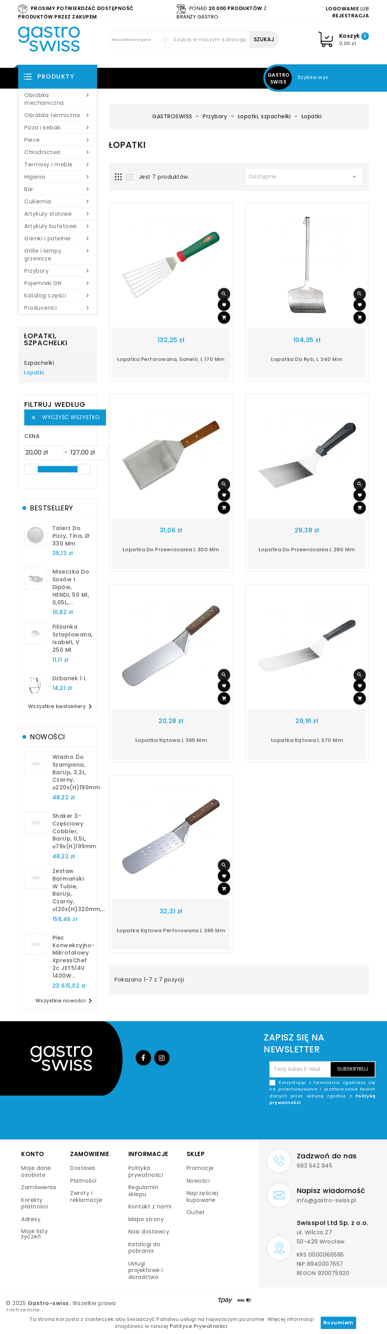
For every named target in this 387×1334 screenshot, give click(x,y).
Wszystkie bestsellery (61, 706)
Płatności (83, 1181)
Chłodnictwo (57, 152)
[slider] (31, 469)
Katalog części (57, 295)
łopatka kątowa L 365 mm (171, 740)
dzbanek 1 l (69, 678)
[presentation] (316, 1124)
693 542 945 (315, 1166)
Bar (57, 189)
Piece (57, 140)
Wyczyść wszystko (65, 417)
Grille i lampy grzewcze (57, 254)
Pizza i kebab (57, 127)
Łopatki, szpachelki (45, 339)
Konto (32, 1154)
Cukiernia (57, 201)
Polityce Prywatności (198, 1326)
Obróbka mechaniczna (57, 99)
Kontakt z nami (150, 1206)
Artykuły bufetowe (57, 226)
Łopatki (34, 372)
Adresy (30, 1219)
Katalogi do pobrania (144, 1247)
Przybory (57, 271)
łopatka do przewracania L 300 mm (171, 549)
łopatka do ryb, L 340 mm (306, 359)
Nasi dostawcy (149, 1231)
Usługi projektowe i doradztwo (145, 1270)
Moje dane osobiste (36, 1171)
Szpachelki (39, 363)
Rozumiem (338, 1322)
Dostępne (304, 176)
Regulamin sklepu (143, 1190)
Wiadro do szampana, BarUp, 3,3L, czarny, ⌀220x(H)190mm (76, 772)
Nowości (198, 1181)
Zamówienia (38, 1187)
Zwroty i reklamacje (86, 1196)
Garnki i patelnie (57, 238)
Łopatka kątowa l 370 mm (307, 740)
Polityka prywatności (145, 1171)
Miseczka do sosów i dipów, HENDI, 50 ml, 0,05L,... (70, 587)
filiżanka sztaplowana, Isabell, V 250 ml (72, 638)
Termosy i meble (57, 164)
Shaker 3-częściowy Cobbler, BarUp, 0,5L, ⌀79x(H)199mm (74, 831)
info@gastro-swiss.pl (326, 1200)
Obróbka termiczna (57, 115)
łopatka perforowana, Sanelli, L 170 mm (171, 359)
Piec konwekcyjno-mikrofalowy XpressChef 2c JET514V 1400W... (73, 957)
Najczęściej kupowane (203, 1196)
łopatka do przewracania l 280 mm (307, 549)
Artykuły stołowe (57, 214)
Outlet (196, 1212)
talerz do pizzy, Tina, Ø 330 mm (71, 535)
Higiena (57, 177)
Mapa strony (146, 1219)
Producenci (57, 308)
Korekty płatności (34, 1203)
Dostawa (82, 1168)
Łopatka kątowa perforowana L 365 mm (171, 930)
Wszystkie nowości (65, 1000)
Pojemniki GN (57, 283)
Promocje (200, 1168)
